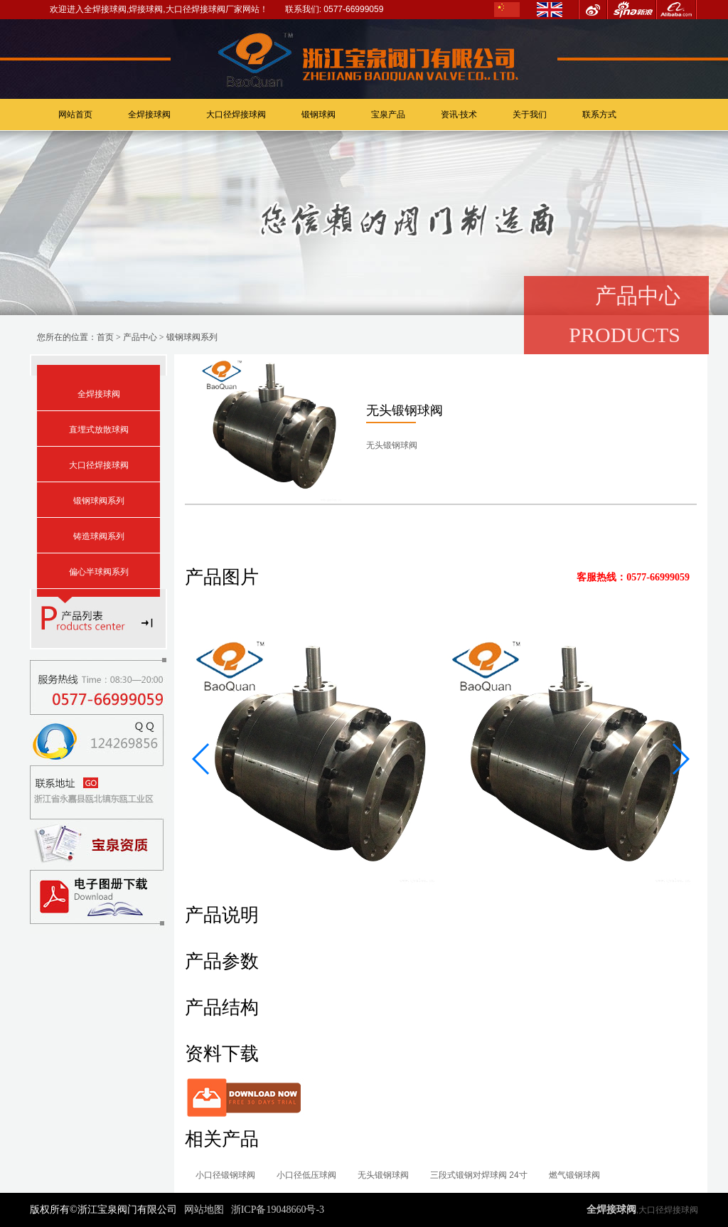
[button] (201, 759)
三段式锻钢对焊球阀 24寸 (479, 1175)
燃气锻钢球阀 (574, 1175)
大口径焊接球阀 (236, 114)
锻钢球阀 (318, 114)
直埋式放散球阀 (99, 430)
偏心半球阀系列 (99, 572)
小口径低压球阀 (306, 1175)
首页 (105, 337)
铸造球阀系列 (98, 536)
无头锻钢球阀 (383, 1175)
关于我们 (530, 114)
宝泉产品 (388, 114)
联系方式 (599, 114)
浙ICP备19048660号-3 (277, 1209)
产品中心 (140, 337)
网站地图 (204, 1209)
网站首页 (75, 114)
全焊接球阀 (149, 114)
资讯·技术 (459, 114)
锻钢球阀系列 (192, 337)
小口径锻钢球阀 (225, 1175)
